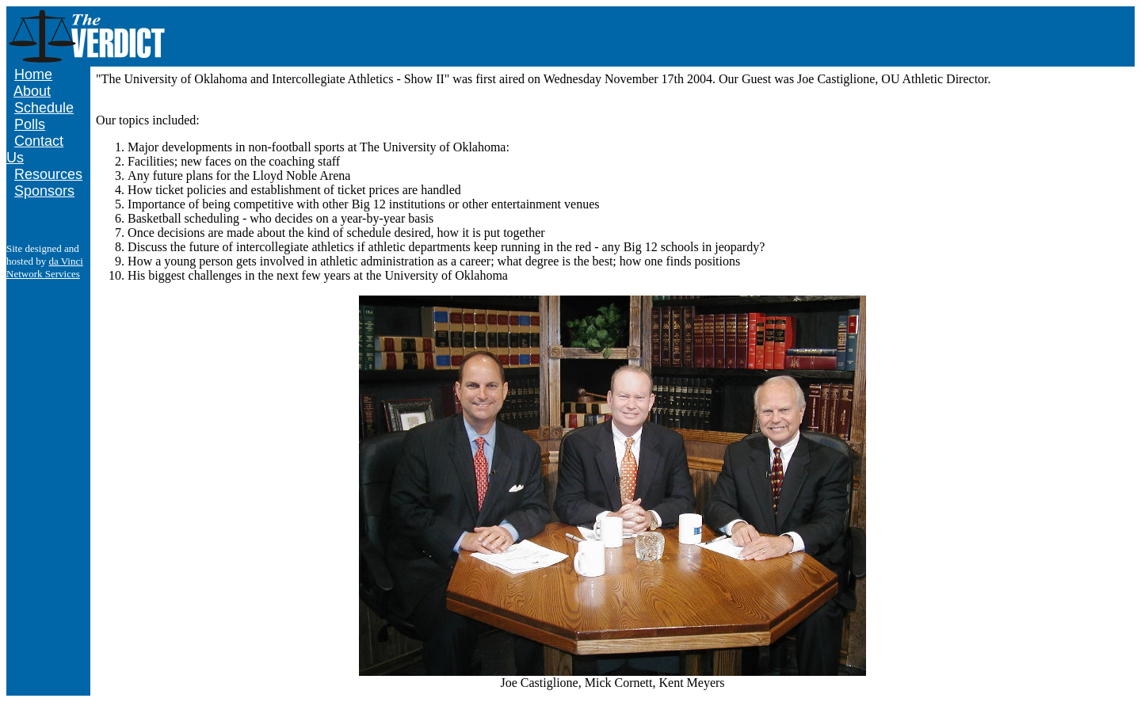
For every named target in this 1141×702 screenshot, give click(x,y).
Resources (48, 174)
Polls (29, 124)
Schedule (44, 108)
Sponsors (44, 191)
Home (33, 74)
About (32, 91)
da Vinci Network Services (44, 267)
